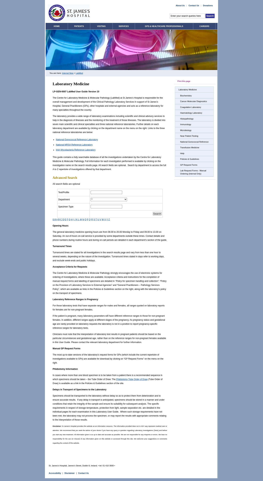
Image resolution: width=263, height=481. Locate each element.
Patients (79, 26)
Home (57, 26)
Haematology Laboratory (191, 113)
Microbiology (186, 130)
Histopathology (187, 119)
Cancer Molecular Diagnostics (193, 101)
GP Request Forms (188, 165)
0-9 (54, 219)
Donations (208, 5)
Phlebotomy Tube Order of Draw (132, 379)
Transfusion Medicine (189, 147)
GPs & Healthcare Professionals (164, 26)
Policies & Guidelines (189, 159)
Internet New (67, 73)
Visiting (101, 26)
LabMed (79, 73)
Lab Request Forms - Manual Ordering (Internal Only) (193, 172)
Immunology (185, 124)
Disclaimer (69, 473)
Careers (204, 26)
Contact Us (193, 5)
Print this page (184, 81)
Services (124, 26)
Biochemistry (186, 96)
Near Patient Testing (189, 136)
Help (182, 153)
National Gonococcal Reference (194, 142)
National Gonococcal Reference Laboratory (77, 139)
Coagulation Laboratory (190, 107)
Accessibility (55, 473)
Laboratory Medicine (188, 90)
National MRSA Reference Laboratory (74, 144)
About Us (180, 5)
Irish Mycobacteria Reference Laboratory (76, 150)
